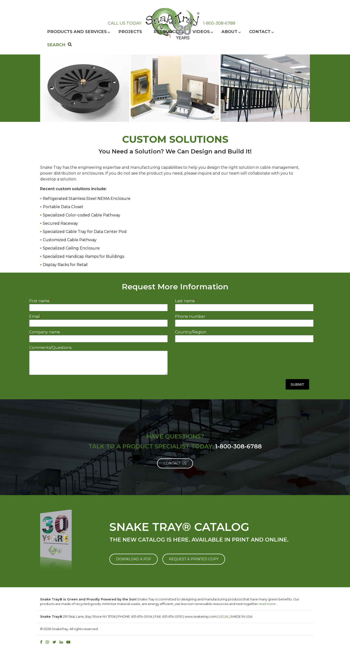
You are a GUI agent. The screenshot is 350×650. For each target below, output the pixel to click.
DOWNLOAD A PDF (133, 559)
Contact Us (175, 463)
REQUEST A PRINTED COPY (194, 559)
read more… (268, 604)
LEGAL (224, 616)
